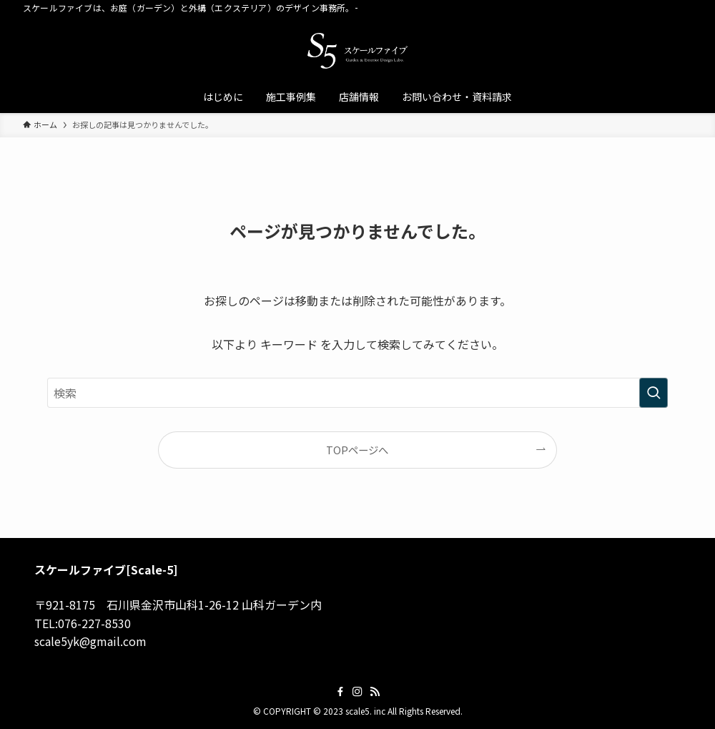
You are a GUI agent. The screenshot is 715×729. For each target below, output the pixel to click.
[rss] (374, 691)
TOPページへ (357, 449)
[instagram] (357, 691)
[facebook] (340, 691)
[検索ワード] (357, 393)
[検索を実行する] (653, 393)
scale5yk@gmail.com (90, 641)
